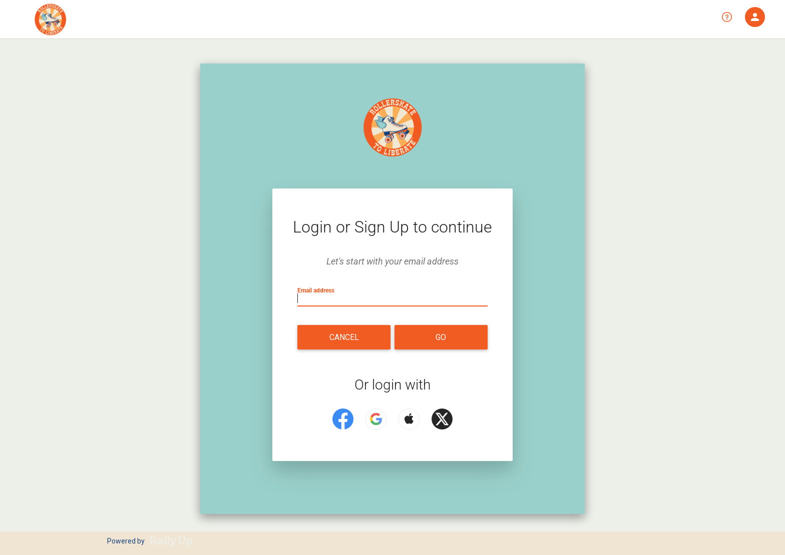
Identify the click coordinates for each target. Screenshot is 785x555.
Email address (317, 290)
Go (441, 337)
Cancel (344, 337)
